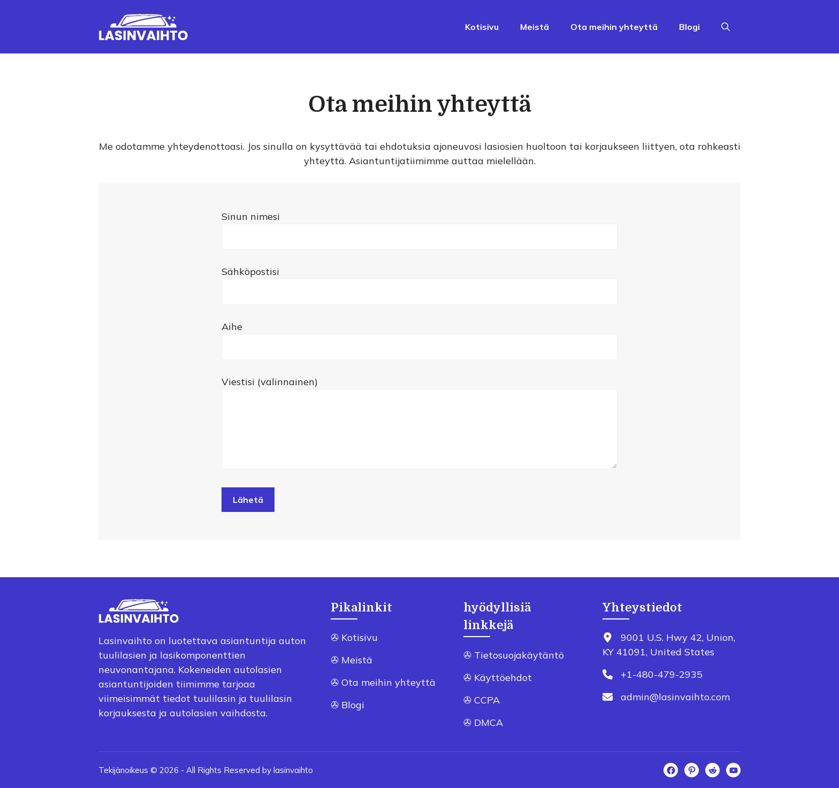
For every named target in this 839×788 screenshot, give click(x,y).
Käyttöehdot (503, 677)
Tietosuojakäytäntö (519, 655)
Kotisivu (482, 26)
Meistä (534, 26)
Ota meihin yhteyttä (614, 26)
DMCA (488, 722)
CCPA (487, 700)
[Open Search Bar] (726, 27)
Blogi (689, 26)
